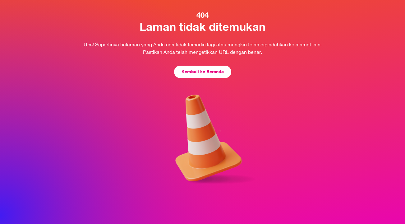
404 (202, 15)
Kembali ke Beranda (203, 71)
